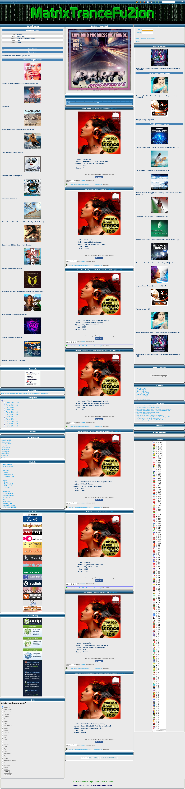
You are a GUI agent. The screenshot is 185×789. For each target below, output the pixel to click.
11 (101, 758)
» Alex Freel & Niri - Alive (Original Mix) (147, 407)
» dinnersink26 (5, 442)
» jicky (3, 457)
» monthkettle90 (6, 444)
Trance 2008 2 (11, 407)
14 (107, 758)
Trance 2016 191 (12, 426)
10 (99, 758)
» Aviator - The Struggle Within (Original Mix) (148, 418)
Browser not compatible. (32, 196)
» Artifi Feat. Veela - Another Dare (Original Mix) (149, 415)
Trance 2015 (113, 108)
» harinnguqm (5, 452)
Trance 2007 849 (12, 405)
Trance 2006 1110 (12, 403)
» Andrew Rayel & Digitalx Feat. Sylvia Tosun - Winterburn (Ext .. (153, 409)
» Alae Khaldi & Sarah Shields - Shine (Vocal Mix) (149, 406)
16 (111, 758)
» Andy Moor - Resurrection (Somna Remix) (147, 412)
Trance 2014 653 (12, 421)
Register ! (138, 41)
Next (115, 758)
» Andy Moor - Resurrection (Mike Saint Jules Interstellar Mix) (152, 410)
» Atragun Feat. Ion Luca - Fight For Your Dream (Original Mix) (153, 416)
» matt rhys (4, 455)
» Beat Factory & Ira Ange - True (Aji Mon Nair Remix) (150, 420)
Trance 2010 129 (12, 412)
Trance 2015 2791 (12, 424)
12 (103, 758)
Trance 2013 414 (12, 419)
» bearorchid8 (5, 450)
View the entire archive (143, 399)
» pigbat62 (4, 446)
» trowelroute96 (6, 440)
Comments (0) (98, 184)
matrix (7, 467)
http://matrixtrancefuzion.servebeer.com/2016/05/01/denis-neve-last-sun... (24, 393)
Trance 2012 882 (12, 417)
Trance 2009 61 (11, 410)
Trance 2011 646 (12, 414)
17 (113, 758)
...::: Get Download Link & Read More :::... (79, 184)
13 (105, 758)
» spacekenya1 (5, 448)
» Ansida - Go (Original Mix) (143, 413)
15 (109, 758)
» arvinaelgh (5, 453)
